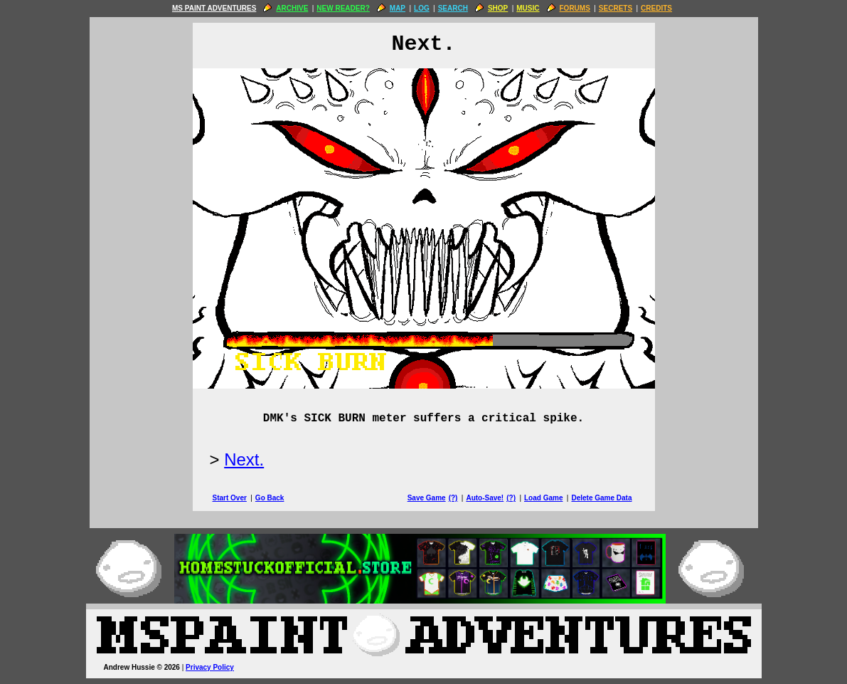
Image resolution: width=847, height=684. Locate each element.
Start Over (230, 498)
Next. (244, 459)
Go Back (269, 498)
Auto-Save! (485, 498)
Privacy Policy (210, 667)
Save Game (426, 498)
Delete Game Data (601, 498)
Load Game (543, 498)
